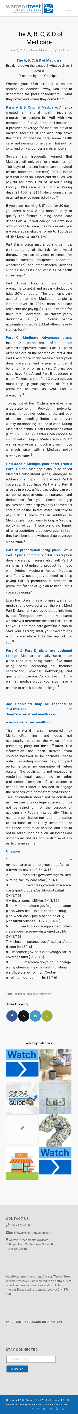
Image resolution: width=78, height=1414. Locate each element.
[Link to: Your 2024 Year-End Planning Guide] (22, 1098)
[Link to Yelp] (57, 1409)
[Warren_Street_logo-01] (32, 8)
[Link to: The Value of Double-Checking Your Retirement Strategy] (22, 1128)
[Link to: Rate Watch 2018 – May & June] (22, 1063)
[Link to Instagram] (38, 1409)
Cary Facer (63, 50)
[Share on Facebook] (12, 1016)
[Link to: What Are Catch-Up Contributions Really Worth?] (55, 1130)
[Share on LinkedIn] (35, 1016)
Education (44, 50)
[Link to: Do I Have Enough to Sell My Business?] (22, 1163)
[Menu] (66, 8)
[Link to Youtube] (50, 1409)
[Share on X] (23, 1016)
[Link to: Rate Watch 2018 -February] (55, 1161)
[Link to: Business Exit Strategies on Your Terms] (55, 1065)
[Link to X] (63, 1409)
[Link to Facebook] (32, 1409)
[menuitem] (66, 8)
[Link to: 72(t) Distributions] (55, 1098)
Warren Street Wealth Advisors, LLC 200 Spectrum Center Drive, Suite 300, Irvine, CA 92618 (30, 1244)
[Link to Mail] (69, 1409)
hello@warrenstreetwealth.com (30, 1232)
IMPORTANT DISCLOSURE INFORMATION (34, 1321)
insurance (19, 993)
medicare (32, 993)
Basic (34, 50)
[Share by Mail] (47, 1016)
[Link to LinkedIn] (44, 1409)
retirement (45, 993)
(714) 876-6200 (20, 1225)
